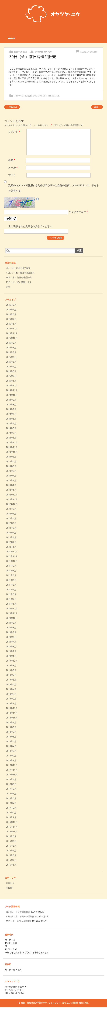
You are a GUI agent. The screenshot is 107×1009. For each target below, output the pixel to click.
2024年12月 (12, 385)
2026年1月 (11, 324)
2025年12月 (12, 328)
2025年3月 (11, 371)
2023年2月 (11, 485)
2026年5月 (11, 305)
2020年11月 (12, 613)
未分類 (29, 96)
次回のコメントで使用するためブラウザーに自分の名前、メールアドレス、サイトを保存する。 (53, 188)
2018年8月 (11, 727)
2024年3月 (11, 428)
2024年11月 (12, 390)
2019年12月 (12, 661)
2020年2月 (11, 651)
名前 (12, 160)
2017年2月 (11, 812)
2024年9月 (11, 400)
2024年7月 (11, 409)
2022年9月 (11, 509)
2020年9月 (11, 623)
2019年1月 (11, 703)
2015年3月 (11, 855)
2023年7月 (11, 461)
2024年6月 (11, 414)
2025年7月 (11, 352)
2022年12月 (12, 495)
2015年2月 (11, 860)
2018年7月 (11, 732)
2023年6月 (11, 466)
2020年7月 (11, 632)
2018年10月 (12, 718)
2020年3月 (11, 646)
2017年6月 (11, 793)
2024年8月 (11, 404)
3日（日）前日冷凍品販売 (18, 268)
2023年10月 (12, 452)
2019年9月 (11, 665)
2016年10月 (12, 831)
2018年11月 (12, 713)
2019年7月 (11, 675)
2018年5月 (11, 741)
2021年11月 (12, 556)
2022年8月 (11, 513)
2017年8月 (11, 784)
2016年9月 (11, 836)
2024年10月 (12, 395)
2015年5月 (11, 846)
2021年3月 (11, 594)
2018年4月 (11, 746)
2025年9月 (11, 343)
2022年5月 (11, 528)
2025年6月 (11, 357)
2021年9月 (11, 566)
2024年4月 (11, 423)
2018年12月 (12, 708)
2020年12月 (12, 608)
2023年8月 (11, 457)
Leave (89, 52)
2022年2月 (11, 542)
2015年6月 (11, 841)
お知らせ (10, 883)
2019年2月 (11, 699)
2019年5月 (11, 684)
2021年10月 (12, 561)
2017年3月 (11, 808)
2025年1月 (11, 381)
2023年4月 (11, 476)
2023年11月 (12, 447)
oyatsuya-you (44, 52)
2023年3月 (11, 480)
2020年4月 (11, 642)
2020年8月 (11, 627)
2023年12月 (12, 442)
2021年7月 (11, 575)
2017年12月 (12, 765)
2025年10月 (12, 338)
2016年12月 (12, 822)
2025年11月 (12, 333)
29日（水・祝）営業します (19, 282)
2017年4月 (11, 803)
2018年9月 (11, 722)
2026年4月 (11, 309)
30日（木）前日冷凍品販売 (19, 277)
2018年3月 (11, 751)
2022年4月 (11, 532)
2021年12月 (12, 551)
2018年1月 (11, 760)
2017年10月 (12, 774)
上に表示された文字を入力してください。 (31, 226)
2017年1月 (11, 817)
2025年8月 (11, 347)
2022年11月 (12, 499)
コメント (14, 131)
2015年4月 (11, 850)
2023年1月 (11, 490)
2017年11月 (12, 770)
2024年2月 (11, 433)
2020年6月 (11, 637)
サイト (12, 174)
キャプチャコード (78, 211)
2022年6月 (11, 523)
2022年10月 (12, 504)
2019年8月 (11, 670)
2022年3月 (11, 537)
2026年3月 (11, 314)
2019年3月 (11, 694)
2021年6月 (11, 580)
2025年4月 (11, 366)
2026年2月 (11, 319)
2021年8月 (11, 570)
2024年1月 (11, 438)
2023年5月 (11, 471)
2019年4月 (11, 689)
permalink (53, 96)
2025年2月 (11, 376)
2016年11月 (12, 827)
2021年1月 (11, 604)
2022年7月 (11, 518)
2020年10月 (12, 618)
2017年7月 (11, 789)
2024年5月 (11, 419)
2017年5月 (11, 798)
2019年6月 (11, 680)
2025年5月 (11, 362)
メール (13, 167)
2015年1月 (11, 865)
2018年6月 (11, 737)
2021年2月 (11, 599)
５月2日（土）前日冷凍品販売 (20, 273)
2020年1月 (11, 656)
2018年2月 (11, 756)
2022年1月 (11, 547)
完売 (8, 287)
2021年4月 (11, 589)
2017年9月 (11, 779)
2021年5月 (11, 585)
